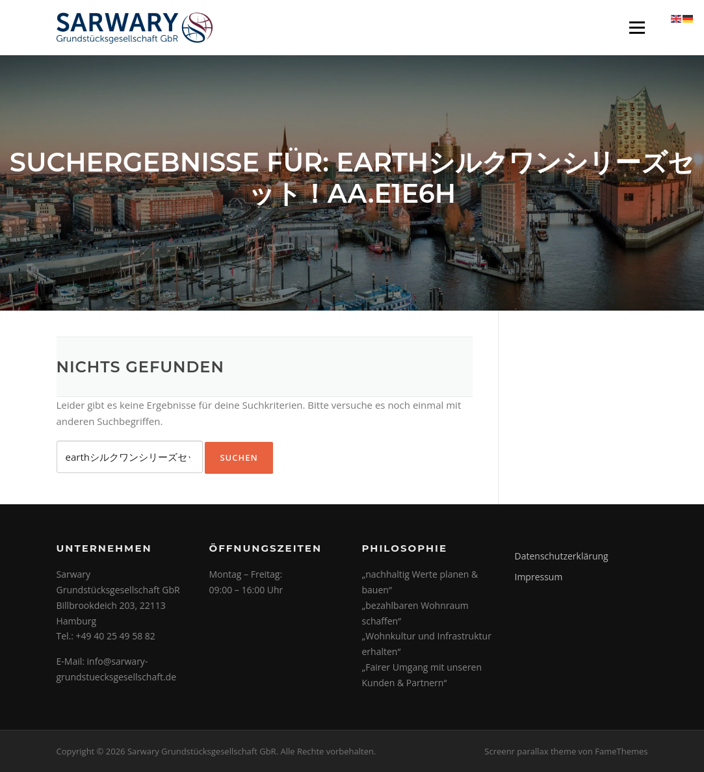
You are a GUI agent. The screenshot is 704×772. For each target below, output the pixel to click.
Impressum (539, 577)
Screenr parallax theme (530, 751)
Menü (636, 27)
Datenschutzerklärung (561, 556)
